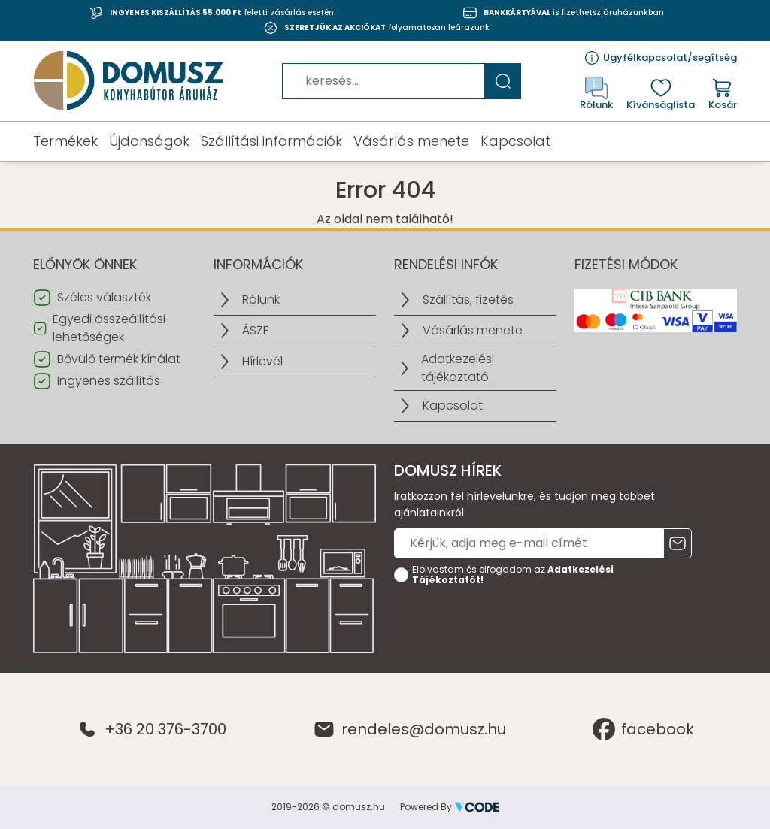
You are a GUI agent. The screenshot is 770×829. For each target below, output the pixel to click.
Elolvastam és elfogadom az (513, 574)
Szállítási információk (271, 141)
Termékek (65, 141)
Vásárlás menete (411, 141)
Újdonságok (149, 141)
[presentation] (508, 620)
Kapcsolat (515, 141)
